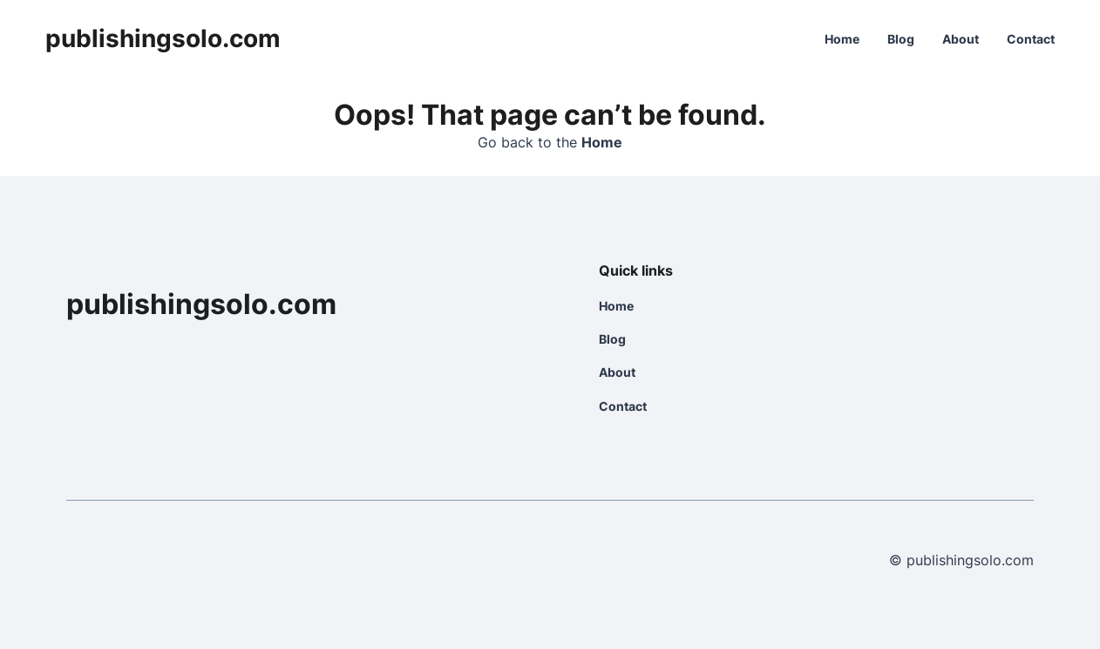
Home (842, 38)
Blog (900, 38)
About (960, 38)
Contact (1031, 38)
